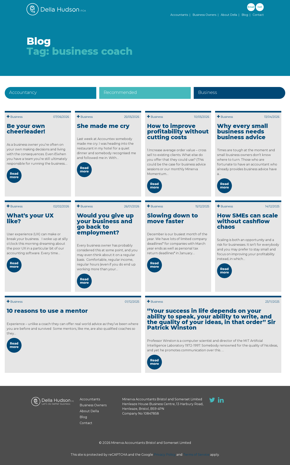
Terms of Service (196, 454)
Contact (258, 15)
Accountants (179, 15)
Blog (245, 15)
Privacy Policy (165, 454)
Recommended (120, 92)
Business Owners (204, 15)
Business (207, 92)
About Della (229, 15)
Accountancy (23, 92)
